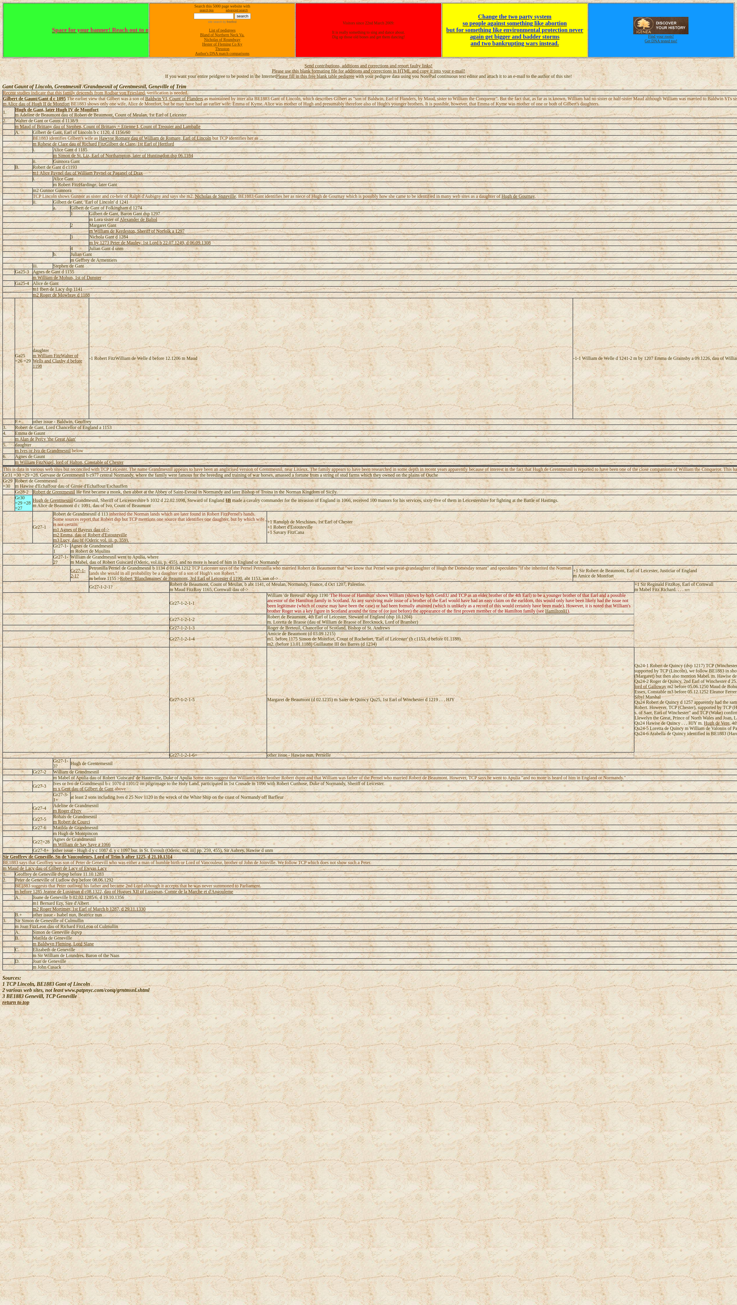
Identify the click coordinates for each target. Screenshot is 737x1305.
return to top (15, 1002)
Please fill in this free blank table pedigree (315, 76)
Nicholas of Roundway (222, 39)
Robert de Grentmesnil (54, 491)
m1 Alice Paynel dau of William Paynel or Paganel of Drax (88, 172)
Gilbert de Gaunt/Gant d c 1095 (34, 98)
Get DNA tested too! (661, 41)
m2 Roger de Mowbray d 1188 (61, 294)
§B (228, 500)
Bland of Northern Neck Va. (222, 35)
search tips (207, 10)
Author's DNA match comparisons (222, 53)
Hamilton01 (556, 610)
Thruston (222, 49)
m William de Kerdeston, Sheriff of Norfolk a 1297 (137, 231)
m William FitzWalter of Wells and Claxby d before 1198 (57, 361)
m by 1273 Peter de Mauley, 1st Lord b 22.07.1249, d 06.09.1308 (150, 242)
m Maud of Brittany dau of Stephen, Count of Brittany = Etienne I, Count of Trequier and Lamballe (108, 126)
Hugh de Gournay (518, 196)
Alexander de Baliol (138, 219)
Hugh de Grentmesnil (53, 500)
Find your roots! (661, 36)
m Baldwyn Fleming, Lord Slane (63, 943)
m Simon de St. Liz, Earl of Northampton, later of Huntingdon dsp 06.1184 (123, 155)
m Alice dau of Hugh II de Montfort (36, 103)
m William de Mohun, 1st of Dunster (67, 277)
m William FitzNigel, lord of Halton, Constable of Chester (69, 462)
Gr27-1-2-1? (78, 573)
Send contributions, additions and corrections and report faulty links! (368, 65)
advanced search (237, 10)
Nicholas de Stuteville (215, 196)
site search (215, 22)
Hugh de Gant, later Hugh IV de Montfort (57, 109)
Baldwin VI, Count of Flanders (174, 98)
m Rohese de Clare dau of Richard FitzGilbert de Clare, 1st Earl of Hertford (103, 143)
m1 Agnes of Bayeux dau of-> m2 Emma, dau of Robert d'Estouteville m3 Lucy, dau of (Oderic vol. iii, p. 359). (91, 535)
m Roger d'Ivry (67, 810)
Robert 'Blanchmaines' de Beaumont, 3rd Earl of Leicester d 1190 (181, 578)
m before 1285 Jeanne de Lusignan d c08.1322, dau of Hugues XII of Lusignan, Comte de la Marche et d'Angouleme (124, 891)
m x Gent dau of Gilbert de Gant (83, 788)
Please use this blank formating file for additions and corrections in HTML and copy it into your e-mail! (368, 71)
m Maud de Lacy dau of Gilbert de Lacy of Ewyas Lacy (55, 868)
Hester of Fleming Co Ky (222, 44)
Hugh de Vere (716, 723)
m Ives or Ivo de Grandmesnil (43, 450)
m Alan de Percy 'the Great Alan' (45, 439)
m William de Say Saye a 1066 (81, 844)
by (229, 22)
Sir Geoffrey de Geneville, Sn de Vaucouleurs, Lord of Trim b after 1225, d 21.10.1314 (87, 856)
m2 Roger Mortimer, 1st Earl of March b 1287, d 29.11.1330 (89, 909)
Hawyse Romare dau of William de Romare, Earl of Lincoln (155, 138)
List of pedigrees (222, 30)
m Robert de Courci (71, 821)
